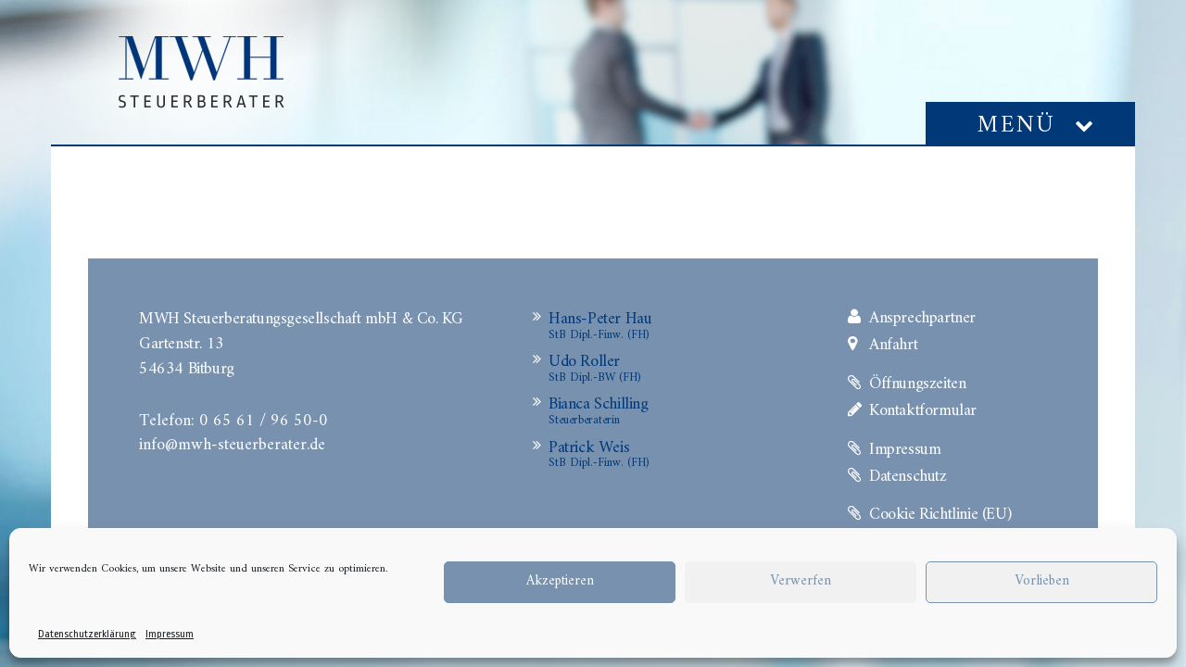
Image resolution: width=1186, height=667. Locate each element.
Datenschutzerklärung (87, 634)
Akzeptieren (560, 581)
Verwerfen (800, 581)
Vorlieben (1042, 581)
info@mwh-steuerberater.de (232, 443)
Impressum (169, 634)
